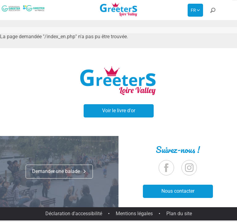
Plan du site (179, 213)
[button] (212, 11)
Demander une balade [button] (59, 171)
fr (193, 10)
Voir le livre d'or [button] (118, 110)
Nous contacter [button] (177, 191)
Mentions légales (134, 213)
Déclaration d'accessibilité (73, 213)
